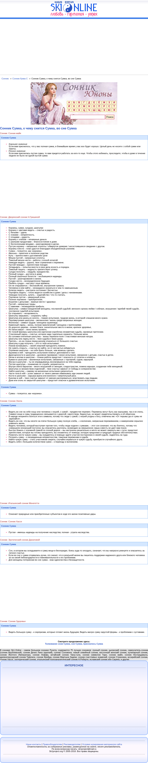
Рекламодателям (72, 744)
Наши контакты (33, 744)
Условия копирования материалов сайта (102, 744)
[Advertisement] (74, 46)
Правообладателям (52, 744)
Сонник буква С (20, 78)
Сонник (5, 78)
